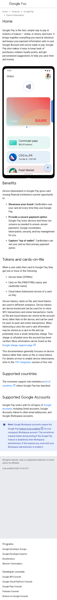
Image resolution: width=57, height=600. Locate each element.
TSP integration (23, 362)
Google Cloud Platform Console (17, 581)
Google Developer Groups (14, 549)
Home (5, 11)
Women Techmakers (12, 563)
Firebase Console (10, 591)
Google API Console (11, 577)
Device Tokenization (15, 15)
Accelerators (8, 559)
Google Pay (29, 11)
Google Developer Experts (14, 554)
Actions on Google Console (15, 596)
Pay (17, 4)
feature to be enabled (29, 429)
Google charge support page (17, 345)
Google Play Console (12, 586)
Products (16, 11)
